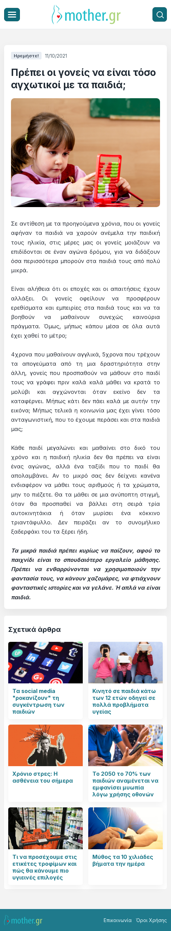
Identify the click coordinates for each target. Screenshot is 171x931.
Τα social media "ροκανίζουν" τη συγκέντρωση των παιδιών (38, 701)
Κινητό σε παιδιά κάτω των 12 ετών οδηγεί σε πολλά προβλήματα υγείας (124, 701)
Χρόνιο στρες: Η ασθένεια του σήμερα (42, 777)
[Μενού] (12, 14)
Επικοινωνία (118, 920)
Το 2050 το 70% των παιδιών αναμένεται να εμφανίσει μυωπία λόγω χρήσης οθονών (125, 784)
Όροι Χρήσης (151, 920)
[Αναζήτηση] (159, 14)
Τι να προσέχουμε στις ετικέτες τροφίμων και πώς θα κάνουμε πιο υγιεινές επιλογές (44, 867)
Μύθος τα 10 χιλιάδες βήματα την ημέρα (122, 860)
